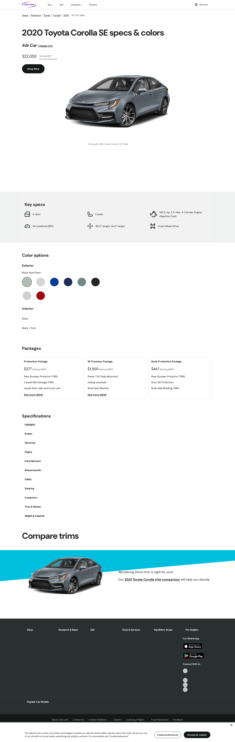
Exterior (28, 265)
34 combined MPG (42, 226)
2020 (66, 15)
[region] (117, 732)
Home (25, 15)
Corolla (57, 15)
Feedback (178, 719)
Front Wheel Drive (168, 226)
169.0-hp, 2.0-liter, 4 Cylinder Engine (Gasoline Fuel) (180, 214)
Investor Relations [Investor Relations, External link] (99, 719)
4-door (36, 214)
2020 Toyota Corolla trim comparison (152, 579)
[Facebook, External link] (185, 675)
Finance (93, 4)
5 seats (99, 214)
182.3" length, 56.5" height (110, 226)
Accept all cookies (197, 734)
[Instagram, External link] (185, 685)
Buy (50, 4)
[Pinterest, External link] (185, 689)
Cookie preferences (167, 734)
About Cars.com (60, 719)
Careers (118, 719)
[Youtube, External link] (185, 680)
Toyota (47, 15)
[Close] (231, 725)
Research (76, 4)
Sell (61, 4)
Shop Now (33, 68)
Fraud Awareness (159, 719)
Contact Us (78, 719)
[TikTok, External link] (185, 670)
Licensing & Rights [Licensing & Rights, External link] (136, 719)
